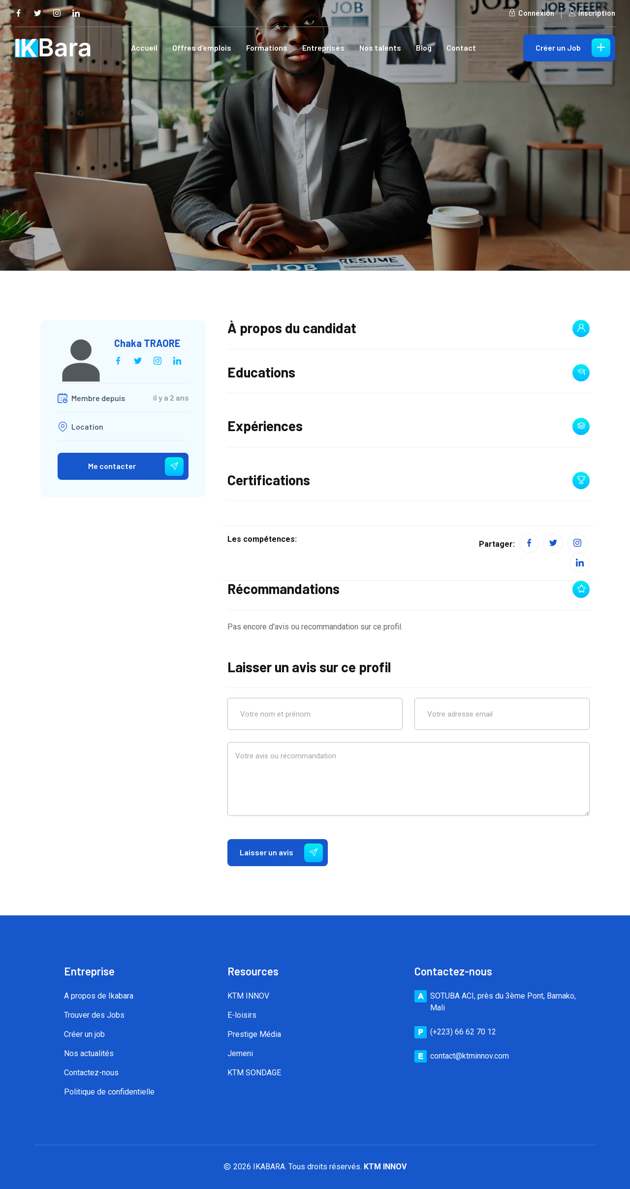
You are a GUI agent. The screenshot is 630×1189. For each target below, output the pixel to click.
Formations (266, 47)
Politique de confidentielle (109, 1091)
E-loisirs (241, 1015)
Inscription (591, 13)
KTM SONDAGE (254, 1072)
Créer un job (84, 1034)
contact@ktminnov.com (469, 1056)
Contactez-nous (91, 1072)
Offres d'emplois (201, 47)
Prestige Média (254, 1034)
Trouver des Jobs (94, 1015)
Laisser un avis (281, 853)
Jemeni (240, 1053)
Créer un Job (573, 47)
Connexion (531, 13)
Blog (424, 47)
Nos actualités (89, 1053)
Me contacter (136, 466)
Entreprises (323, 47)
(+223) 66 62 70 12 (463, 1031)
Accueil (144, 47)
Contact (461, 47)
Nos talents (380, 47)
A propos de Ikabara (98, 996)
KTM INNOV (248, 996)
